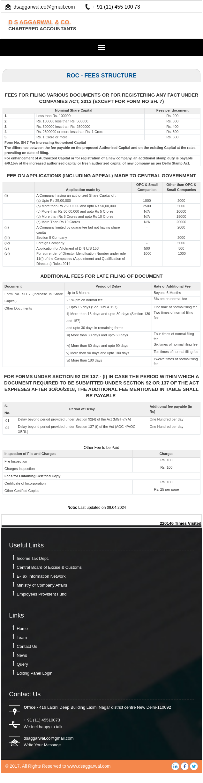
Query (22, 664)
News (22, 655)
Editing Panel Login (34, 673)
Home (22, 628)
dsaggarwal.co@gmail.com (44, 7)
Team (22, 637)
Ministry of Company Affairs (42, 585)
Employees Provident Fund (41, 594)
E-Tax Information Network (41, 576)
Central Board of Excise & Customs (49, 567)
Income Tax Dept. (33, 558)
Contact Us (27, 646)
